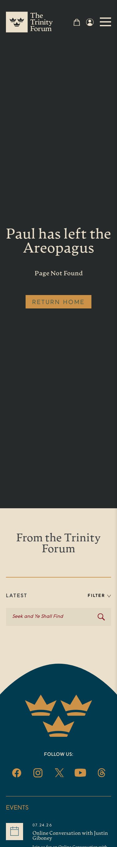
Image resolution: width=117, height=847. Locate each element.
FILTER (99, 596)
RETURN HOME (58, 302)
